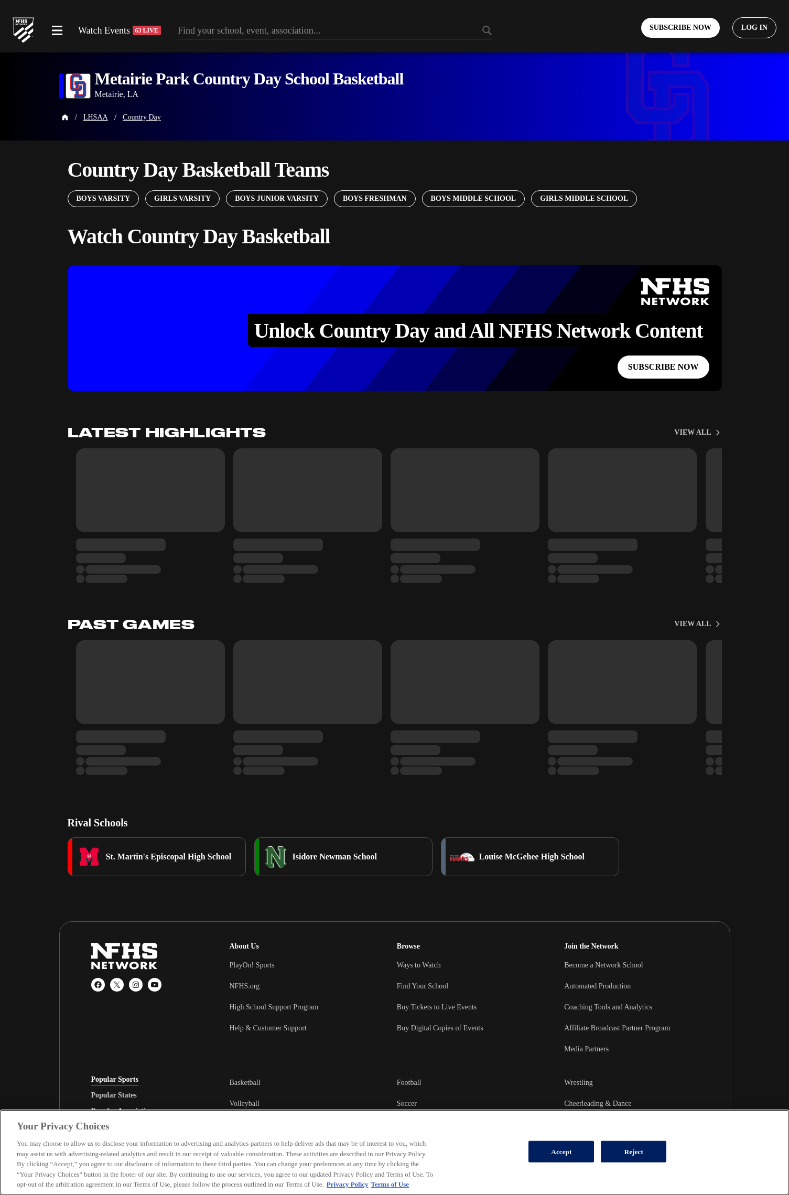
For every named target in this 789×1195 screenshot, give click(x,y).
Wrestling (578, 1082)
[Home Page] (65, 117)
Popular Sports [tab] (114, 1079)
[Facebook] (98, 985)
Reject (633, 1151)
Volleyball (245, 1103)
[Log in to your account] (754, 27)
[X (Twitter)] (117, 985)
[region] (394, 1152)
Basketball (245, 1082)
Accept (561, 1151)
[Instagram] (136, 985)
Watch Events (119, 30)
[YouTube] (154, 985)
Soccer (407, 1103)
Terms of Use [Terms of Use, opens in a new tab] (390, 1184)
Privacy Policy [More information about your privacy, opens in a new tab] (348, 1184)
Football (409, 1082)
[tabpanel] (464, 1103)
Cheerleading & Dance (597, 1103)
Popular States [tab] (114, 1095)
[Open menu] (57, 30)
